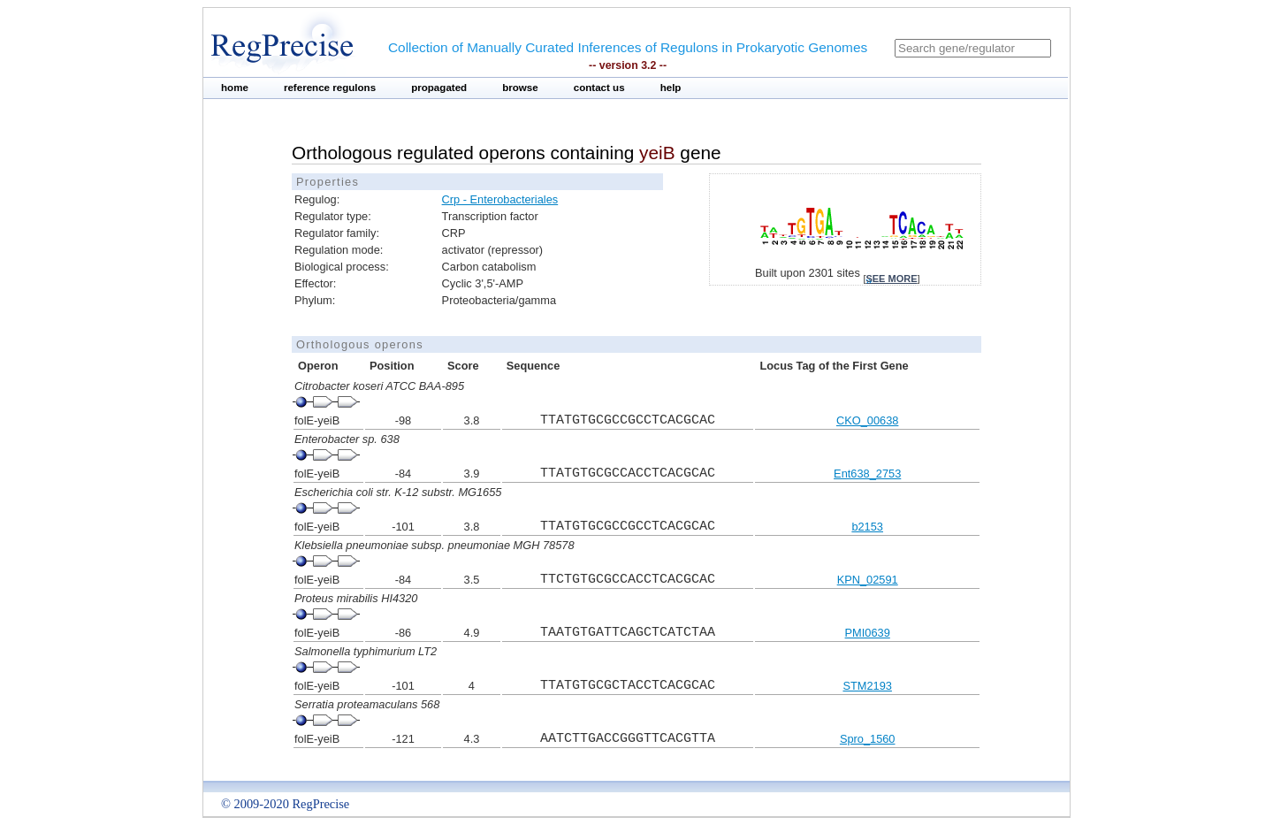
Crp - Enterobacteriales (500, 199)
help (671, 87)
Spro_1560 (868, 738)
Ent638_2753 (867, 473)
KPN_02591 (867, 579)
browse (520, 87)
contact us (599, 87)
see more (891, 278)
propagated (439, 87)
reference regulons (330, 87)
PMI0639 (867, 632)
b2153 (867, 526)
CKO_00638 (867, 420)
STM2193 (866, 685)
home (234, 87)
